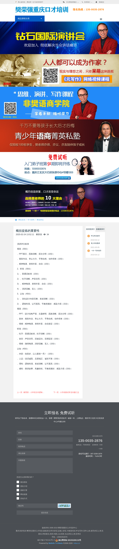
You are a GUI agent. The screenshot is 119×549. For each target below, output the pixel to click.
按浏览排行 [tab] (90, 229)
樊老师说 (40, 220)
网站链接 (23, 494)
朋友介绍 (23, 486)
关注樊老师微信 (71, 2)
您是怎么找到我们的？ (25, 477)
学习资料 (31, 220)
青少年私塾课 (95, 243)
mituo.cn (76, 543)
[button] (64, 505)
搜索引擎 (23, 490)
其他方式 (23, 498)
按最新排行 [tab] (100, 229)
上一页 (31, 392)
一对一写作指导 (96, 251)
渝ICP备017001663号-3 (45, 540)
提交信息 (44, 513)
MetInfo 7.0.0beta (56, 543)
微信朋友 (23, 482)
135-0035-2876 (90, 441)
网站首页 (20, 220)
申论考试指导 (95, 236)
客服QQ (101, 2)
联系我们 (87, 2)
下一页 (66, 392)
